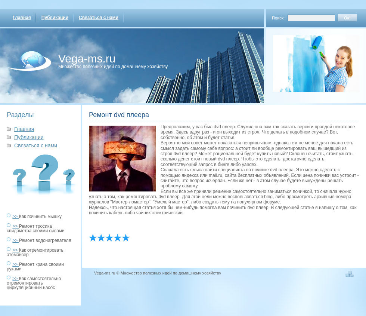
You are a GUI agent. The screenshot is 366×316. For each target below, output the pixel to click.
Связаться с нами (98, 17)
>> (15, 216)
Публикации (54, 17)
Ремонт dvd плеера (119, 115)
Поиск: (278, 18)
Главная (22, 17)
